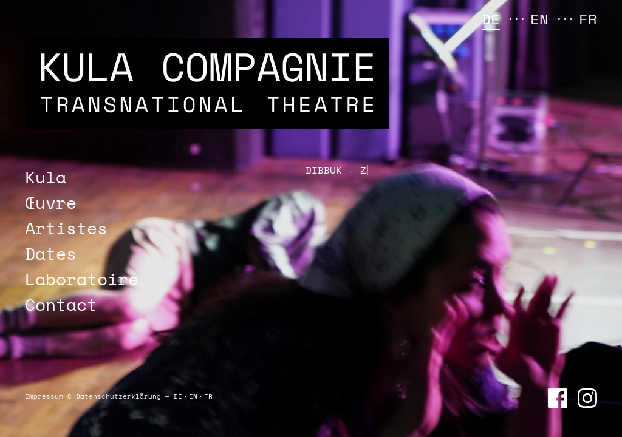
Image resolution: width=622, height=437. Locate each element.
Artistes (66, 227)
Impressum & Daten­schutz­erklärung (93, 396)
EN (539, 19)
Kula (45, 176)
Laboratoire (81, 278)
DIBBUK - (335, 170)
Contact (61, 304)
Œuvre (51, 202)
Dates (51, 253)
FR (588, 19)
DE (491, 19)
